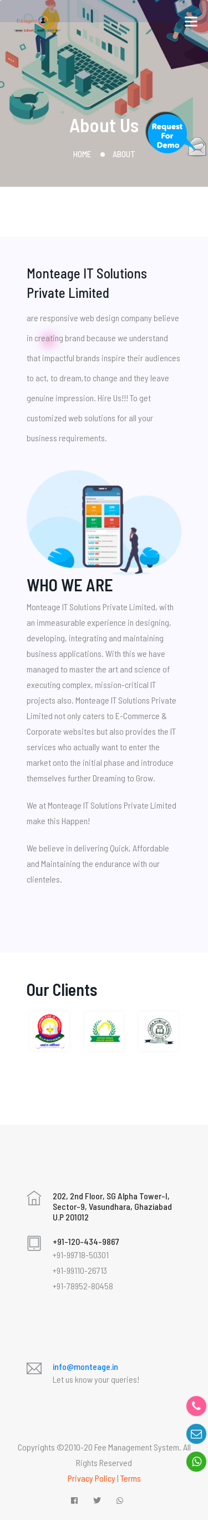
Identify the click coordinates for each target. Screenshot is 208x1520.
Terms (130, 1478)
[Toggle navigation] (190, 19)
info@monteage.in (85, 1366)
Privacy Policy (91, 1478)
